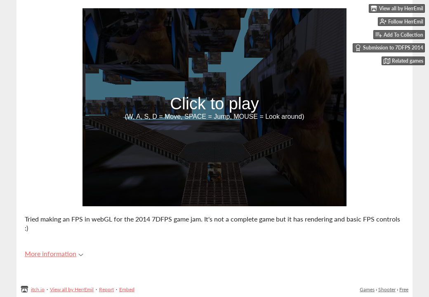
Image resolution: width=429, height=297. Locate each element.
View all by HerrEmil (72, 289)
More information (54, 253)
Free (403, 289)
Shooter (387, 289)
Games (367, 289)
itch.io (38, 289)
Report (106, 289)
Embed (126, 289)
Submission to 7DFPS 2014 (389, 48)
